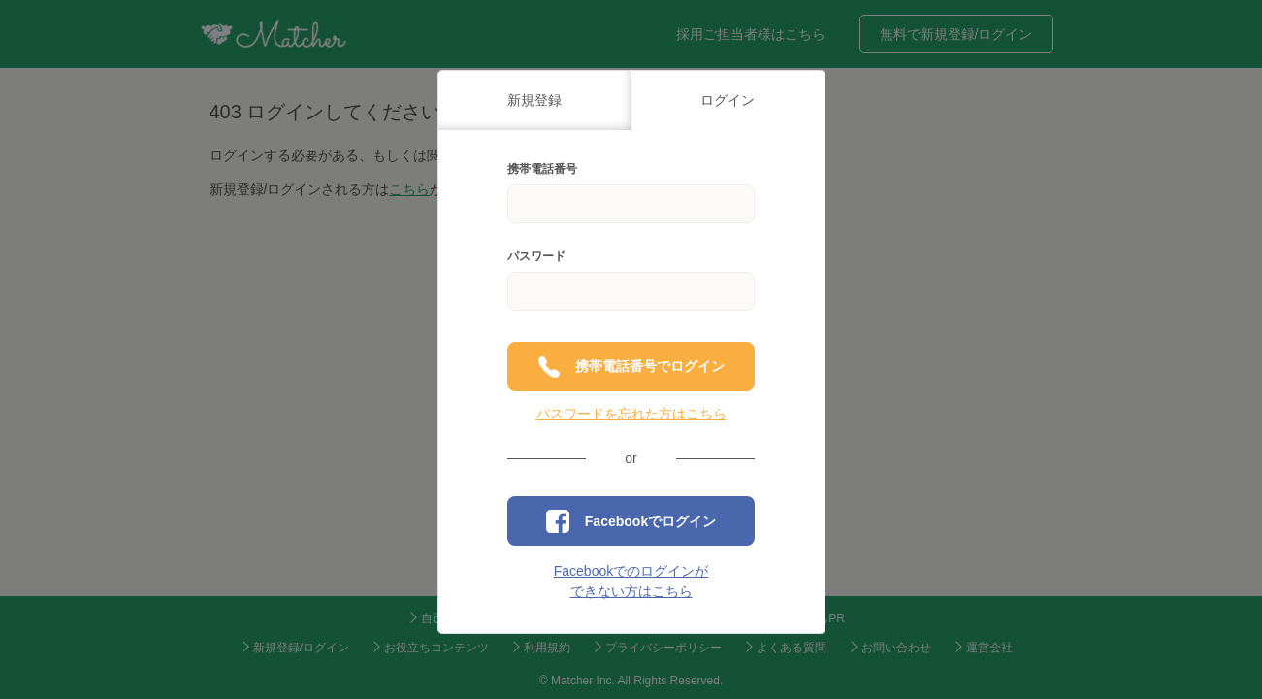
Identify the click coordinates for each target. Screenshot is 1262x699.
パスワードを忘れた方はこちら (631, 413)
